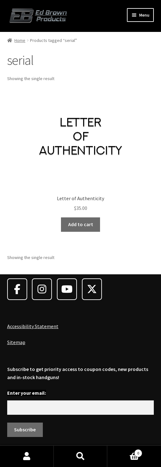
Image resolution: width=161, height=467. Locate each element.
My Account (27, 456)
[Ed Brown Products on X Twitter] (92, 289)
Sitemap (16, 342)
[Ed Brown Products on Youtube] (67, 289)
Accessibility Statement (32, 326)
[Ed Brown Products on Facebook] (17, 289)
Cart (124, 451)
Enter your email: (26, 393)
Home (19, 40)
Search (81, 456)
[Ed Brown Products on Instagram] (42, 289)
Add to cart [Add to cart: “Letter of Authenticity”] (80, 224)
